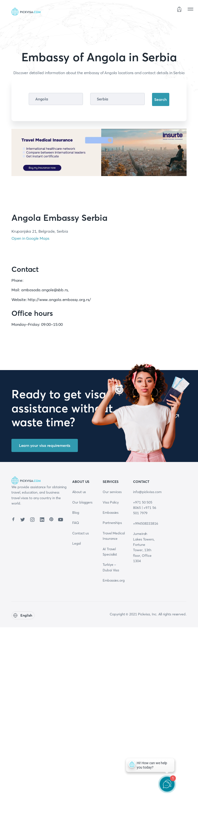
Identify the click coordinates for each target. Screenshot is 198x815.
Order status (162, 10)
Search (160, 99)
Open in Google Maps (30, 238)
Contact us (80, 533)
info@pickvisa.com (147, 492)
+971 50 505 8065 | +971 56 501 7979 (144, 507)
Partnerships (112, 523)
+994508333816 (145, 523)
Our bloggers (82, 502)
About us (79, 492)
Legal (76, 543)
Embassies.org (114, 580)
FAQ (75, 523)
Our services (112, 492)
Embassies (110, 512)
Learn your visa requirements (44, 445)
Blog (75, 512)
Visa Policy (111, 502)
